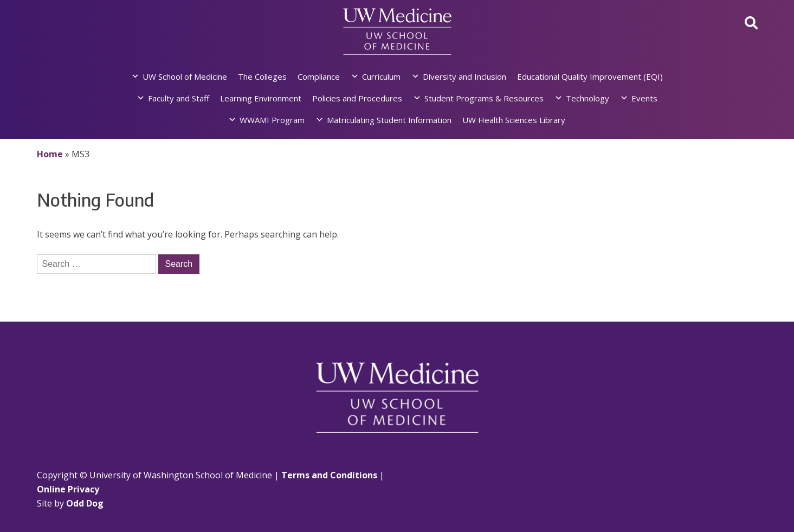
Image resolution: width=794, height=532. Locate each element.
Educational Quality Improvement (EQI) (590, 76)
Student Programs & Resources (484, 98)
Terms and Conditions (329, 475)
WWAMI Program (272, 119)
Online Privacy (68, 489)
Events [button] (644, 98)
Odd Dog (85, 503)
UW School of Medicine (185, 76)
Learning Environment (260, 98)
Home (50, 154)
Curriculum (381, 76)
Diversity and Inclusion (464, 76)
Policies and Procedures (357, 98)
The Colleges (262, 76)
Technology (587, 98)
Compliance (319, 76)
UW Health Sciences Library (513, 119)
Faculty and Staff (178, 98)
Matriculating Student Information (389, 119)
